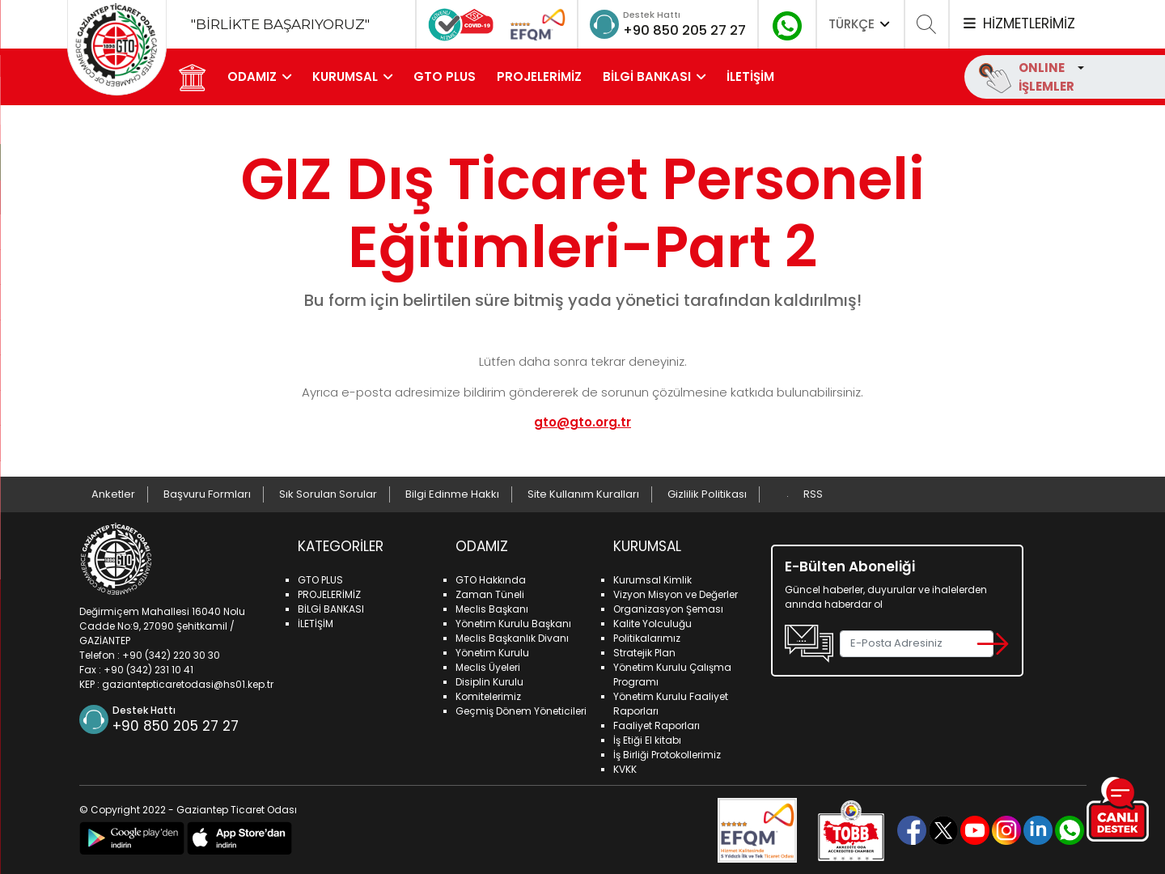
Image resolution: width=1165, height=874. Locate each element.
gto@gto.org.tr (582, 422)
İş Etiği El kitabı (647, 739)
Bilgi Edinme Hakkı (452, 494)
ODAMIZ (253, 76)
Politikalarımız (646, 637)
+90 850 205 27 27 (678, 29)
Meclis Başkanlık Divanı (512, 637)
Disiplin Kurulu (489, 681)
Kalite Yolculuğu (652, 623)
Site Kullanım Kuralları (583, 494)
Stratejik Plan (644, 652)
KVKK (625, 768)
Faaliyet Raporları (656, 725)
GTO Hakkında (490, 579)
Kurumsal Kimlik (652, 579)
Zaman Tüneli (489, 593)
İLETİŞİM (752, 76)
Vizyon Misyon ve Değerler (675, 593)
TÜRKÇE (860, 23)
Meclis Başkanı (491, 608)
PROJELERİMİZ (540, 76)
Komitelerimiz (488, 695)
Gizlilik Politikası (707, 494)
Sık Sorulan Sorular (328, 494)
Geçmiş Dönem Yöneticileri (521, 710)
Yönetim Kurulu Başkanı (513, 623)
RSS (813, 494)
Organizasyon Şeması (668, 608)
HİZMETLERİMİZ (1017, 23)
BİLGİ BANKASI (648, 76)
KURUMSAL (346, 76)
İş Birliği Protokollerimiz (667, 754)
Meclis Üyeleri (487, 666)
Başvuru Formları (207, 494)
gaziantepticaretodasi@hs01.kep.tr (187, 682)
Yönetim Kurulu (492, 652)
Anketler (113, 494)
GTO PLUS (446, 76)
